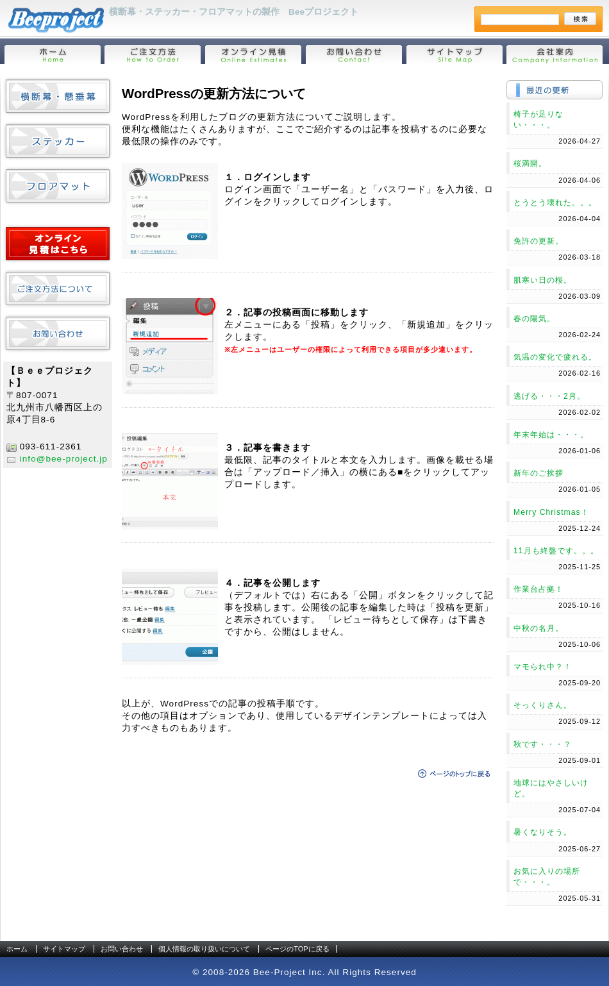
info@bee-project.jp (64, 459)
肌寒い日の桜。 (542, 280)
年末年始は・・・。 (550, 434)
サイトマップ (64, 949)
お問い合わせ (122, 949)
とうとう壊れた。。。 (555, 202)
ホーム (17, 949)
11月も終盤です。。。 (556, 550)
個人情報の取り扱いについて (204, 949)
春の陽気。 (534, 318)
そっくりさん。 (542, 705)
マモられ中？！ (542, 666)
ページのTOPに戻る (297, 949)
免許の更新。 (538, 241)
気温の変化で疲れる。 (555, 357)
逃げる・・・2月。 (549, 396)
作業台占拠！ (538, 589)
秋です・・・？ (542, 744)
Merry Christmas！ (551, 512)
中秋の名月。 (538, 628)
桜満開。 (530, 163)
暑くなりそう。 (542, 832)
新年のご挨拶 (538, 473)
